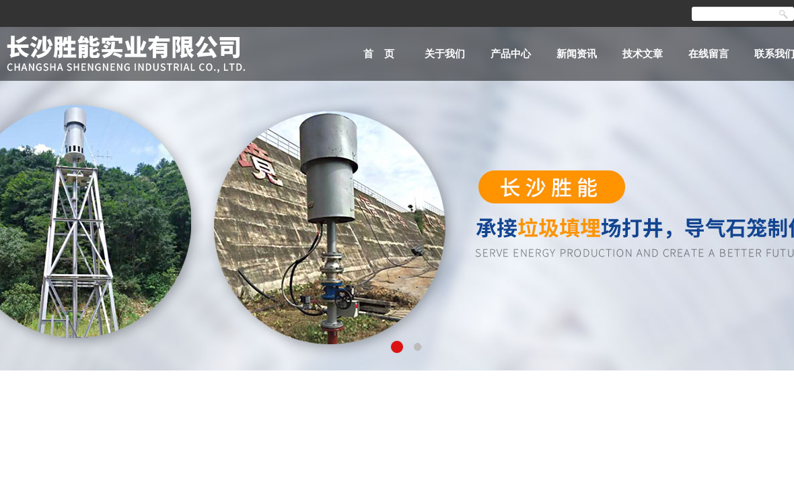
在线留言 (708, 53)
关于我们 (445, 53)
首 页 (379, 53)
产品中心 (511, 53)
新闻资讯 (576, 53)
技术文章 (642, 53)
